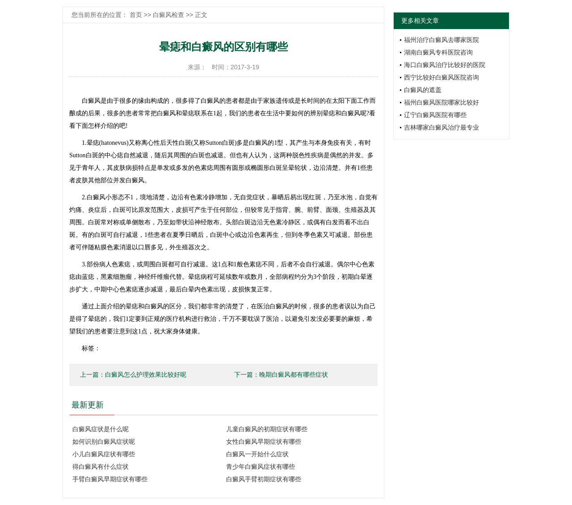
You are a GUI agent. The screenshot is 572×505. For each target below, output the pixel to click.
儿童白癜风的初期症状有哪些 (266, 429)
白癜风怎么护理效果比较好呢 (145, 374)
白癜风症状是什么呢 (100, 429)
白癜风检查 (168, 14)
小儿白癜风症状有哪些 (103, 454)
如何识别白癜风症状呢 (103, 441)
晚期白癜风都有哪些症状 (293, 374)
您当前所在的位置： (101, 14)
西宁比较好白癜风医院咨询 (441, 77)
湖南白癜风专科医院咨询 (438, 52)
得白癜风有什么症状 (100, 466)
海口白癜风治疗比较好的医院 (444, 64)
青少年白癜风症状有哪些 (260, 466)
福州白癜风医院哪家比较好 (441, 102)
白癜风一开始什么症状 (257, 454)
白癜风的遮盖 (423, 89)
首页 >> (141, 14)
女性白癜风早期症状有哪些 (263, 441)
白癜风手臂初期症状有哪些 (263, 479)
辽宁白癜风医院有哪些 (435, 114)
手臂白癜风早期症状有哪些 (109, 479)
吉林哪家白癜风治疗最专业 (441, 127)
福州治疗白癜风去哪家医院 (441, 39)
